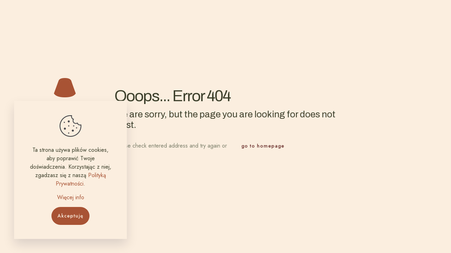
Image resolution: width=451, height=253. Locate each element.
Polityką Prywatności (81, 179)
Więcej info (70, 197)
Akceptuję (70, 215)
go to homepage (262, 145)
